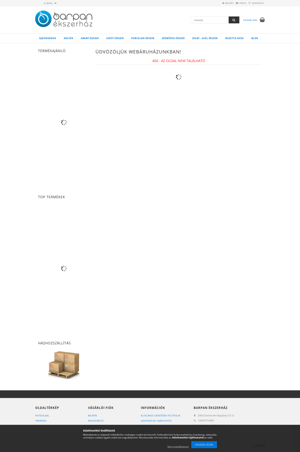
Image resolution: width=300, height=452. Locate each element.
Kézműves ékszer (173, 38)
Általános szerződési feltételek (161, 415)
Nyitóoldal (42, 415)
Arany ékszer (90, 38)
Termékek (40, 420)
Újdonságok (47, 38)
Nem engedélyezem (178, 446)
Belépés (220, 3)
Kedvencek (256, 3)
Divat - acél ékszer (205, 38)
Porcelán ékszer (142, 38)
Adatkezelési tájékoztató (156, 420)
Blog (254, 38)
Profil (237, 3)
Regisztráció (96, 420)
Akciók (68, 38)
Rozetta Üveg (234, 38)
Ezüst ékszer (115, 38)
